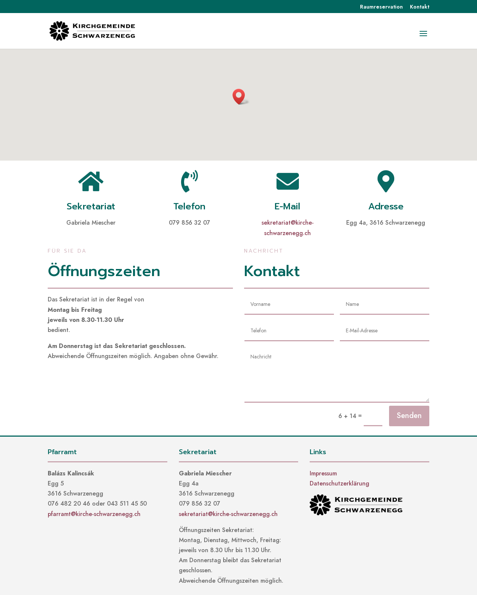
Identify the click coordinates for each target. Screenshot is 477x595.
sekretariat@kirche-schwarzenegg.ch (228, 514)
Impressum (323, 473)
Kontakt (419, 7)
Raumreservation (381, 7)
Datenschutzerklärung (339, 483)
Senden (409, 415)
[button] (241, 97)
